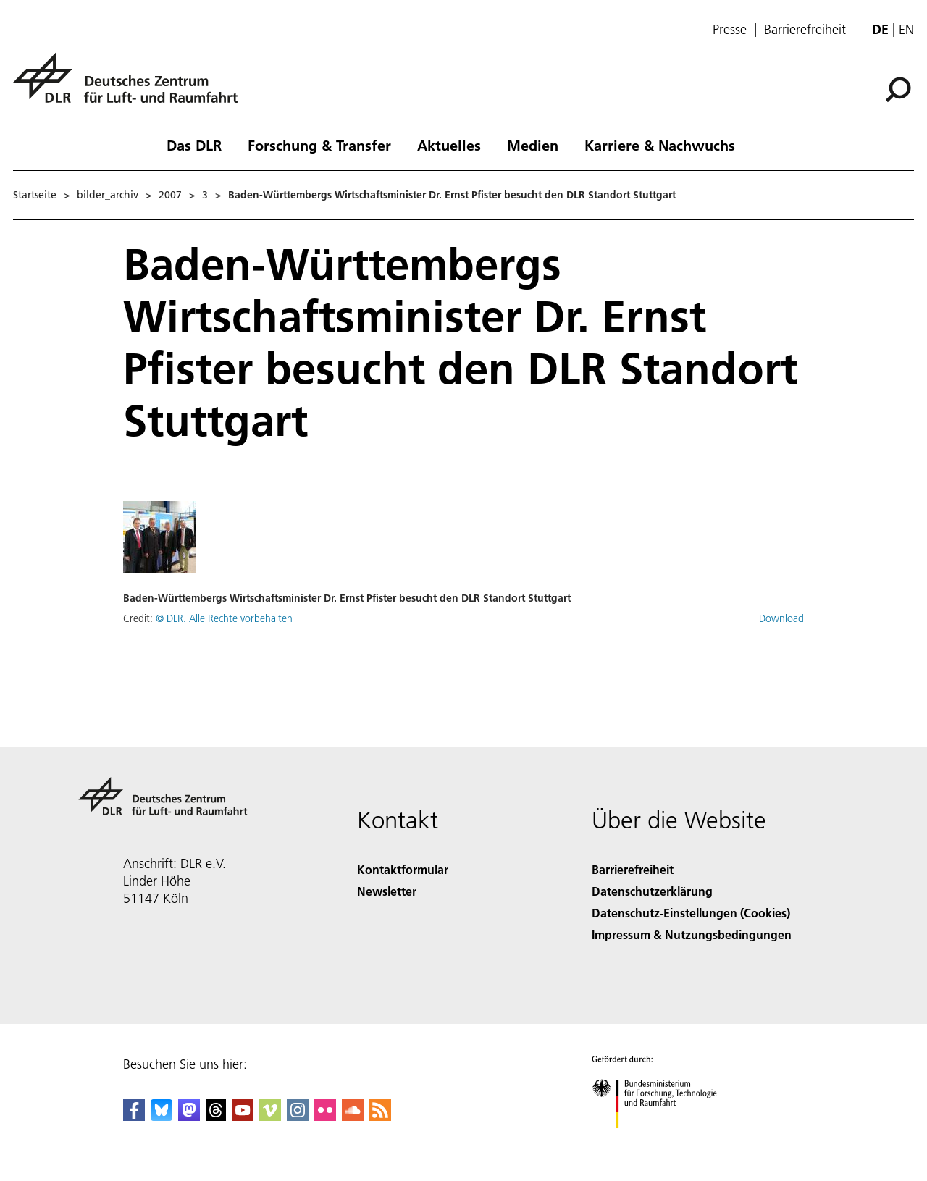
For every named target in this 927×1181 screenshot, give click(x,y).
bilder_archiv (107, 195)
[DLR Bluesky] (161, 1116)
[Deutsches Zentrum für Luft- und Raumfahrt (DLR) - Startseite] (131, 85)
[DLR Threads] (216, 1116)
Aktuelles (449, 144)
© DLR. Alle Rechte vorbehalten (224, 618)
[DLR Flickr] (325, 1116)
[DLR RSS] (380, 1116)
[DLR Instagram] (298, 1116)
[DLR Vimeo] (270, 1116)
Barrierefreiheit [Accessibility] (633, 869)
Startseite (34, 195)
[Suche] (898, 90)
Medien (532, 144)
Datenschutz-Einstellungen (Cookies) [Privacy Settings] (691, 912)
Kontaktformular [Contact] (402, 869)
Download (781, 618)
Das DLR (194, 144)
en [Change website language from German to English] (906, 29)
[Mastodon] (189, 1116)
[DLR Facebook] (134, 1116)
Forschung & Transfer (319, 144)
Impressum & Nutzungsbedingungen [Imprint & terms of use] (692, 934)
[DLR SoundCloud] (353, 1116)
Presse (730, 30)
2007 (170, 195)
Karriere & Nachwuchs (659, 144)
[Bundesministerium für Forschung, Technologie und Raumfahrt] (662, 1140)
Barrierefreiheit (805, 30)
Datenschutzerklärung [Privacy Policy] (652, 891)
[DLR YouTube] (242, 1116)
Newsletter (386, 891)
